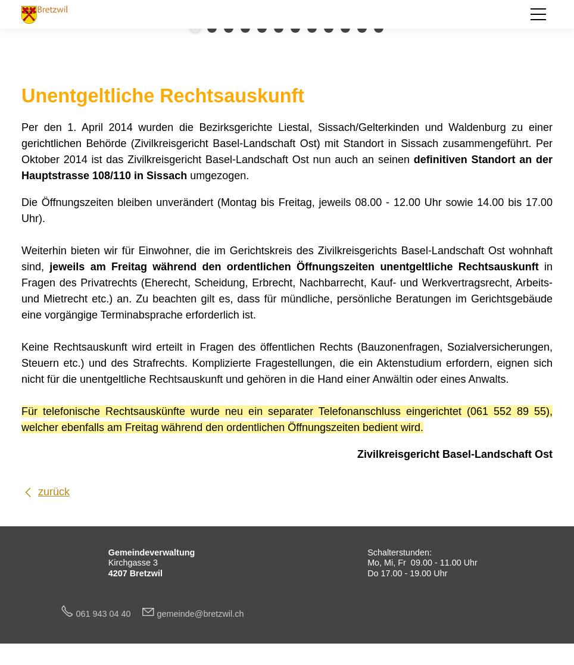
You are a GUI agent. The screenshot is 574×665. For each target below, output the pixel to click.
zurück (54, 492)
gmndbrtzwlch (200, 614)
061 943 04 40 (108, 614)
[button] (538, 14)
